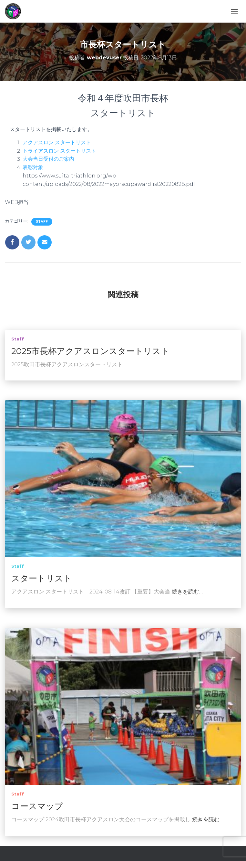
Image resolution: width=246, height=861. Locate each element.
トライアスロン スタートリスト (59, 151)
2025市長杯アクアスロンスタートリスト (90, 351)
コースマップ (37, 806)
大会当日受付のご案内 (48, 159)
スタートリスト (41, 578)
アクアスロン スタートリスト (57, 142)
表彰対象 (33, 167)
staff (42, 221)
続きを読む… (187, 591)
